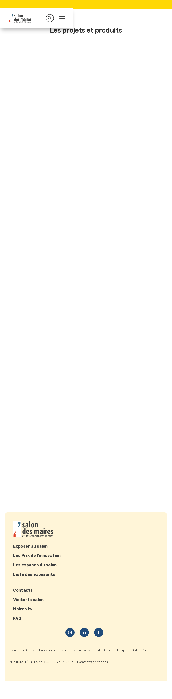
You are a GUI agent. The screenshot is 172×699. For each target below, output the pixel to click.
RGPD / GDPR (63, 662)
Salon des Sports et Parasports (32, 650)
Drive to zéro (151, 650)
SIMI (135, 650)
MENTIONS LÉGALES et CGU (29, 662)
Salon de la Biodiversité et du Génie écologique (93, 650)
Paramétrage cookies (92, 662)
